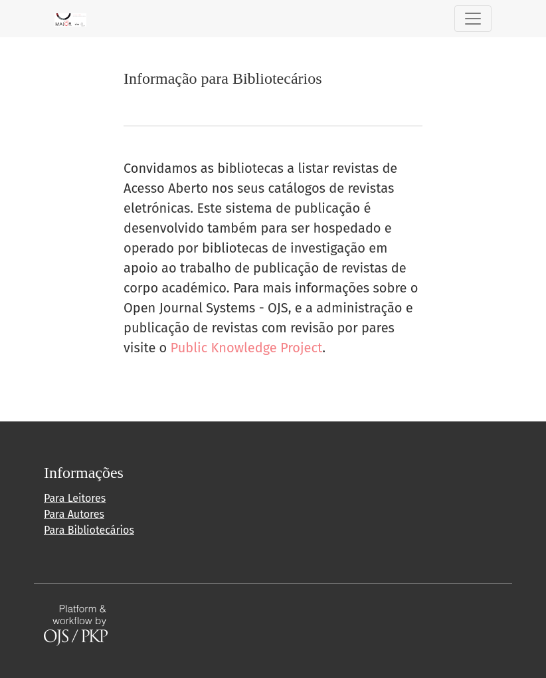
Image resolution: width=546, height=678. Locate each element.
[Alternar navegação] (473, 18)
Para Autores (74, 514)
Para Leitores (75, 498)
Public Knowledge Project (247, 348)
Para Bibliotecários (89, 530)
